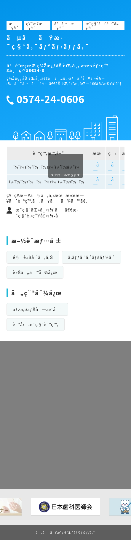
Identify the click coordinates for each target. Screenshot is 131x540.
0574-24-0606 (50, 99)
